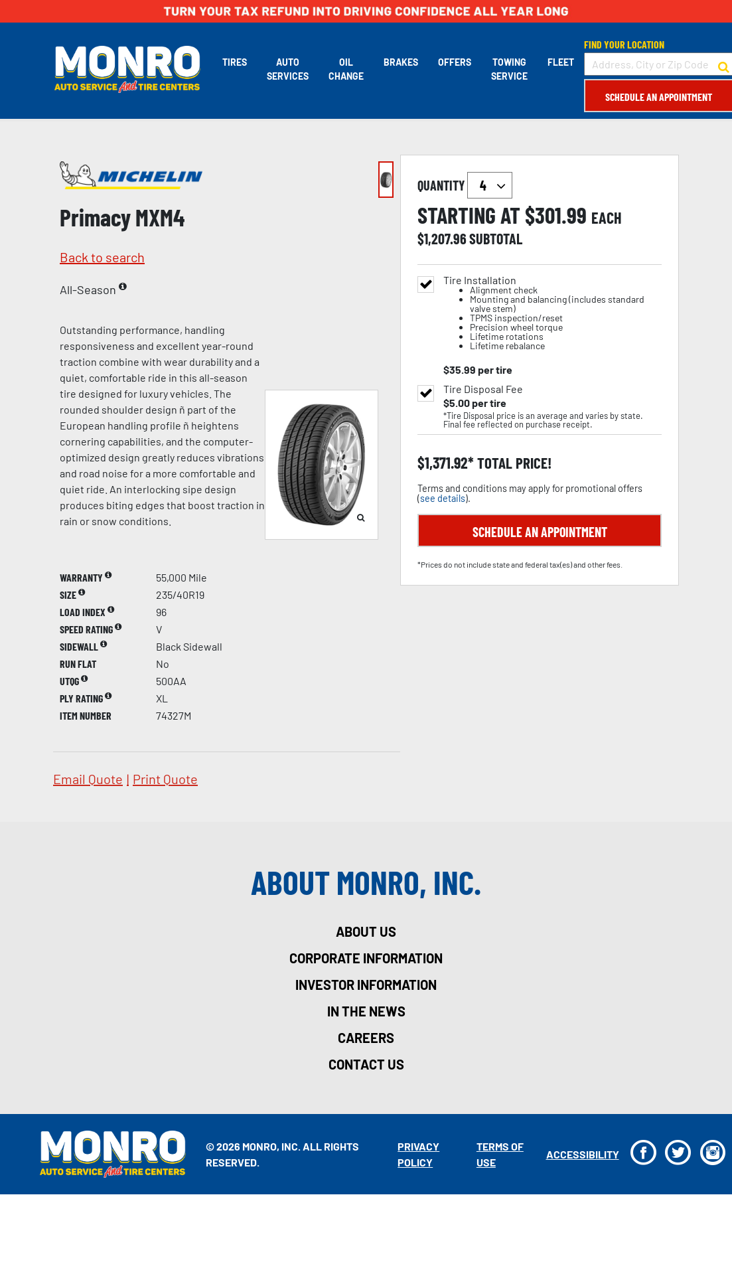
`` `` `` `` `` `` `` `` (489, 185)
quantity (464, 185)
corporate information (366, 958)
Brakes (399, 62)
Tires (233, 62)
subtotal (495, 238)
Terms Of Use (498, 1154)
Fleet (559, 62)
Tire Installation (552, 313)
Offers (453, 62)
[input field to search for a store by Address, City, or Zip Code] (657, 64)
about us (366, 931)
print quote (165, 779)
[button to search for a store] (722, 64)
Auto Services (286, 69)
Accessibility (580, 1154)
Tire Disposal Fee (483, 389)
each (606, 218)
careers (366, 1038)
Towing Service (508, 69)
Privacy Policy (418, 1154)
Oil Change (344, 69)
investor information (366, 985)
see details (442, 498)
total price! (512, 463)
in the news (366, 1011)
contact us (366, 1064)
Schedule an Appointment (657, 96)
